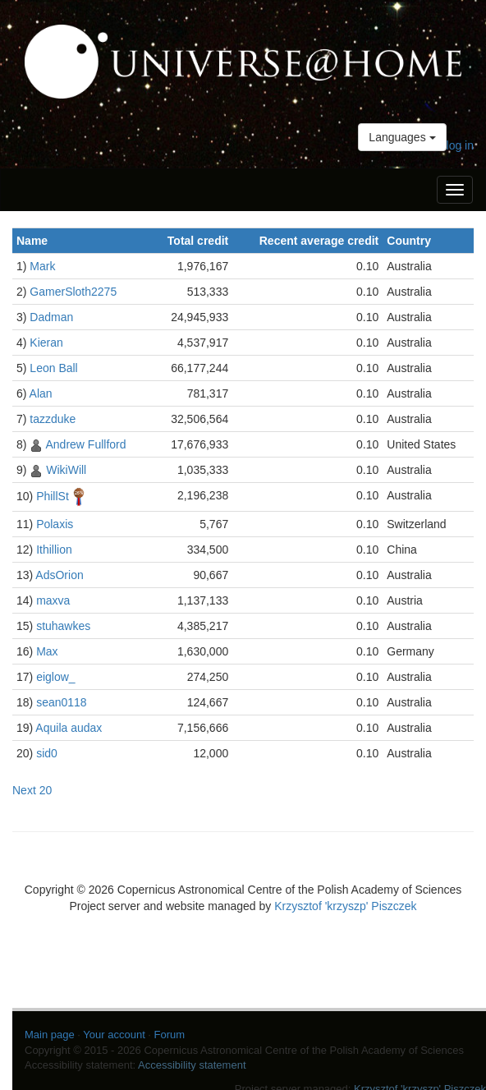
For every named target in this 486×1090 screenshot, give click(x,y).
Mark (42, 266)
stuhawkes (63, 625)
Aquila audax (68, 727)
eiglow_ (55, 676)
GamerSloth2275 (73, 291)
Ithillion (54, 549)
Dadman (51, 317)
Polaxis (54, 524)
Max (46, 651)
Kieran (46, 342)
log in (460, 145)
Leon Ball (53, 368)
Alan (41, 393)
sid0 (46, 753)
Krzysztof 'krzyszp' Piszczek (345, 906)
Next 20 (32, 790)
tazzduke (53, 418)
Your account (113, 1034)
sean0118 (61, 702)
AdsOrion (59, 575)
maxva (53, 600)
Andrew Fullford (85, 444)
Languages (402, 137)
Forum (170, 1034)
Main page (50, 1034)
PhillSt (52, 495)
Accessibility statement (192, 1065)
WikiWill (66, 469)
